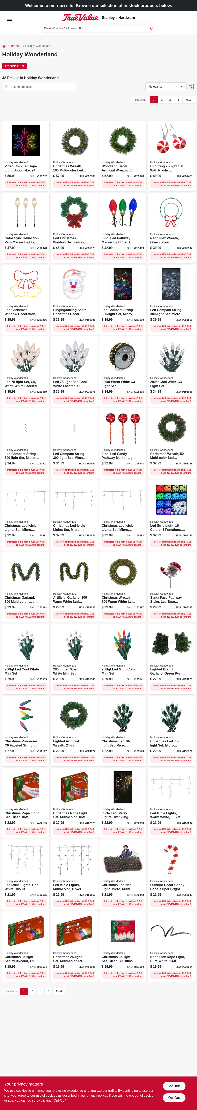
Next (189, 99)
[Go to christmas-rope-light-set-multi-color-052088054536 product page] (74, 803)
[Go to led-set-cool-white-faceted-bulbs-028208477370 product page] (74, 371)
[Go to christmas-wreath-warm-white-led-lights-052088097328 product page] (122, 587)
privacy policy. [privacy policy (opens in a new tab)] (97, 1095)
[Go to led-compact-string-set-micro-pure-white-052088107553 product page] (74, 443)
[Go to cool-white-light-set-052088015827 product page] (171, 371)
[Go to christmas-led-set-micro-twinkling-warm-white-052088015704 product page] (122, 731)
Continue (174, 1086)
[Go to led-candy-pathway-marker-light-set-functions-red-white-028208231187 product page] (122, 443)
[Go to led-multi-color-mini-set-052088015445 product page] (122, 659)
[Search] (152, 28)
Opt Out (174, 1098)
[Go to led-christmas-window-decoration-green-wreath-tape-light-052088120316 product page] (74, 228)
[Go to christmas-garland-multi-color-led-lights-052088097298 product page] (25, 587)
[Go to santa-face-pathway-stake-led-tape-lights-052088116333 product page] (171, 587)
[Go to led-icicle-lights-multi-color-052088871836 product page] (74, 874)
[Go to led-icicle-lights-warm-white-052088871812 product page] (171, 803)
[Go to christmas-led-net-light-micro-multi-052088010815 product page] (122, 874)
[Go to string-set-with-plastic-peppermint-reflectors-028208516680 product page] (171, 156)
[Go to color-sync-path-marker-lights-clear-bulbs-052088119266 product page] (25, 228)
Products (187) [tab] (14, 66)
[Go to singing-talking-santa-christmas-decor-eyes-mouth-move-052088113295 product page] (74, 300)
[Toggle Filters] (191, 86)
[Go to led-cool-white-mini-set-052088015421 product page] (25, 659)
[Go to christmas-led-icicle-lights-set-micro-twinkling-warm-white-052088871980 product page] (25, 515)
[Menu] (9, 20)
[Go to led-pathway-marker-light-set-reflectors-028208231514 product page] (122, 228)
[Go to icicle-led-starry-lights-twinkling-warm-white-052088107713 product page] (122, 803)
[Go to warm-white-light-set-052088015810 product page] (122, 371)
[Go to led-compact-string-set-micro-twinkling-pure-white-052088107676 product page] (171, 300)
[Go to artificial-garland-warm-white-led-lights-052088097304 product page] (74, 587)
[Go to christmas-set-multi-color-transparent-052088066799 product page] (25, 946)
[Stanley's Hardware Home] (80, 17)
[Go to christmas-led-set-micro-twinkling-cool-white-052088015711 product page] (171, 731)
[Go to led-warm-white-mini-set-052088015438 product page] (74, 659)
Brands (15, 45)
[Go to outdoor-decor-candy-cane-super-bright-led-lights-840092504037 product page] (171, 874)
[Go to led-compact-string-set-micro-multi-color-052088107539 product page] (25, 443)
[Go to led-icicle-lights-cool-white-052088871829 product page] (25, 874)
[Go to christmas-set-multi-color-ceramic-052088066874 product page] (74, 946)
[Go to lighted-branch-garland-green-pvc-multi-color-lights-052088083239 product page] (171, 659)
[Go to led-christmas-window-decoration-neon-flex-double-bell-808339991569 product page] (25, 300)
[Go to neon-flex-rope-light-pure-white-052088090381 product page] (171, 946)
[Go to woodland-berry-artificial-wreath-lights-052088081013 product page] (122, 156)
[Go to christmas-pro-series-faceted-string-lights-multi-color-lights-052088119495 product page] (25, 731)
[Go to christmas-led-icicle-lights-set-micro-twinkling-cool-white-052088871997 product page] (74, 515)
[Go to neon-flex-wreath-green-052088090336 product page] (171, 228)
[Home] (4, 46)
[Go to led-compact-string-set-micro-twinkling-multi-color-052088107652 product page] (122, 300)
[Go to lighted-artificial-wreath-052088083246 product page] (74, 731)
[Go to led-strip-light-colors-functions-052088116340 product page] (171, 515)
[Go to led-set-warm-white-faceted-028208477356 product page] (25, 371)
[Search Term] (98, 28)
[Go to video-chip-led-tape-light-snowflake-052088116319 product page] (25, 156)
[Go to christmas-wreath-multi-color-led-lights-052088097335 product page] (171, 443)
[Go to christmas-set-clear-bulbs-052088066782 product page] (122, 946)
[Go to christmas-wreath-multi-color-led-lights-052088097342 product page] (74, 156)
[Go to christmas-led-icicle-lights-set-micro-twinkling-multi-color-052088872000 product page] (122, 515)
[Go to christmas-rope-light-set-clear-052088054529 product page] (25, 803)
